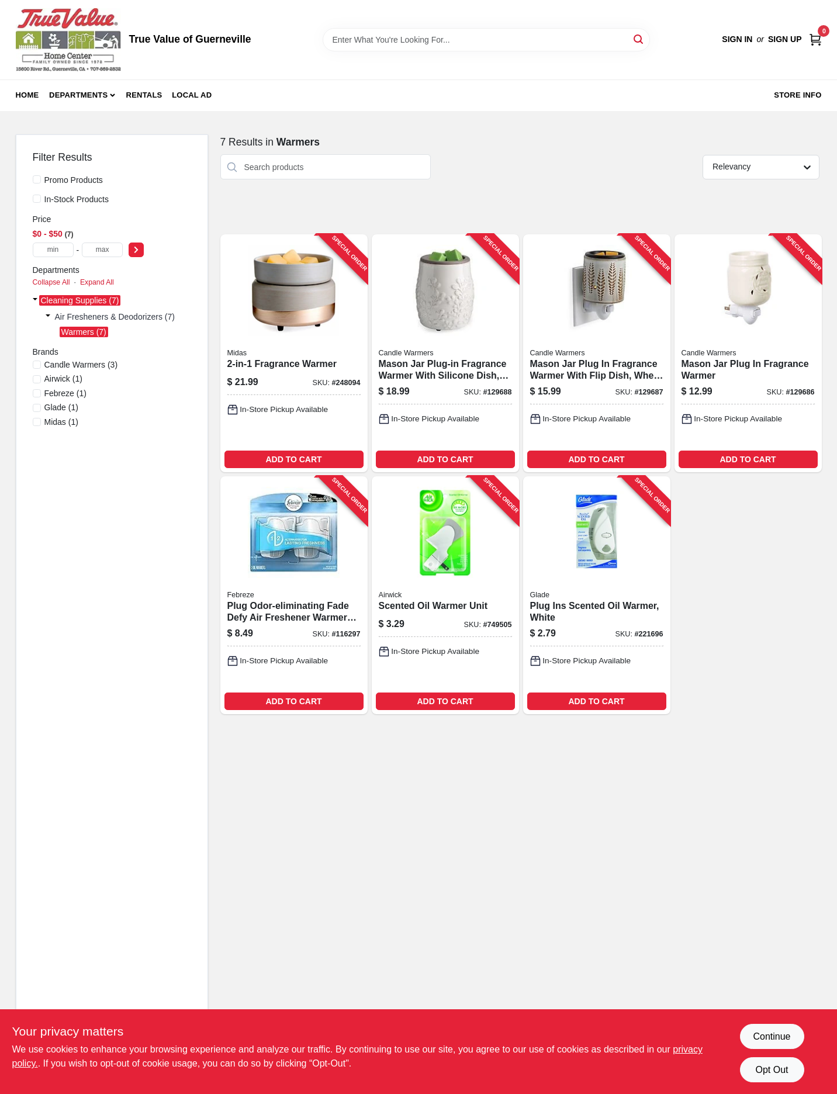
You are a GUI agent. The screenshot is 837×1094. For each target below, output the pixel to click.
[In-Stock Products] (37, 199)
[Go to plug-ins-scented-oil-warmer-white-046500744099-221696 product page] (596, 595)
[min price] (53, 250)
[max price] (102, 250)
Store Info (797, 95)
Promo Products (73, 180)
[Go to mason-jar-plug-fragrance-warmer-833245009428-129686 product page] (748, 353)
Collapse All (51, 282)
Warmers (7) (83, 332)
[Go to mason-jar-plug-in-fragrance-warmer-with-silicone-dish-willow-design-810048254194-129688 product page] (445, 353)
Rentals (144, 95)
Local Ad (192, 95)
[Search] (639, 39)
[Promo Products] (37, 179)
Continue (771, 1036)
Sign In (737, 39)
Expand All (97, 282)
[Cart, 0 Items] (815, 39)
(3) (81, 364)
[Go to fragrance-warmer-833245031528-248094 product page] (294, 353)
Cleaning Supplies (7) (80, 300)
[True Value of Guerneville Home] (68, 39)
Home (27, 95)
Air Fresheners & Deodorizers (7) (115, 316)
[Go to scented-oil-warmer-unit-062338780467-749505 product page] (445, 595)
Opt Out (771, 1070)
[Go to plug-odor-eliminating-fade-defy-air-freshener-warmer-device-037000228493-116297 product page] (294, 595)
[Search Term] (486, 39)
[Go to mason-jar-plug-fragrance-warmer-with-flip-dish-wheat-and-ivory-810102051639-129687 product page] (596, 353)
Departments (78, 95)
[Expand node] (35, 300)
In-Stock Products (76, 199)
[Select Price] (136, 250)
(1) (63, 378)
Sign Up (785, 39)
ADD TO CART (293, 459)
